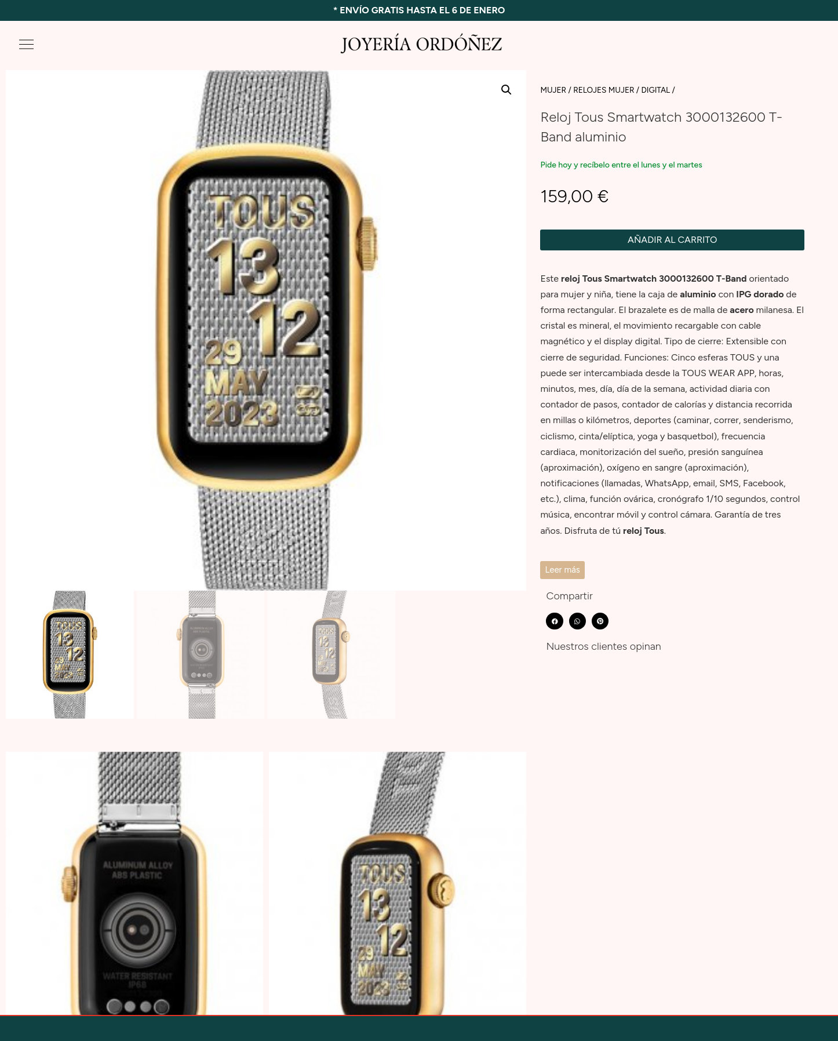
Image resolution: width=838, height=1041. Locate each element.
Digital (656, 89)
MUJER (553, 89)
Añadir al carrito (672, 239)
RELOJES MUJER (603, 89)
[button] (26, 44)
